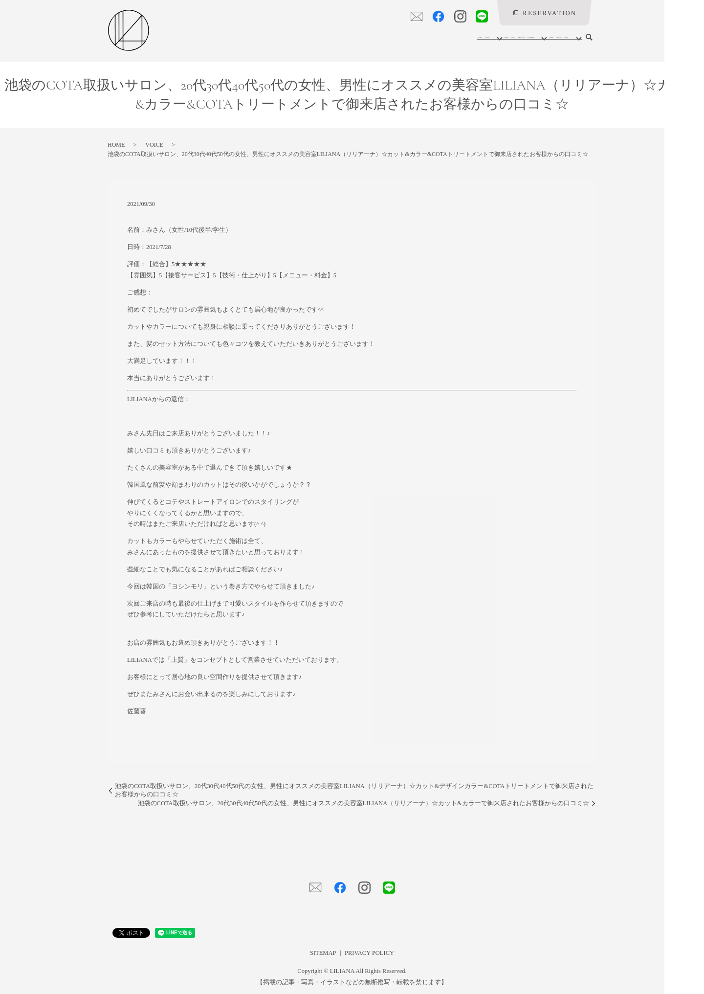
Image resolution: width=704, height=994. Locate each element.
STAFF (375, 37)
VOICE (494, 37)
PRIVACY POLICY (369, 952)
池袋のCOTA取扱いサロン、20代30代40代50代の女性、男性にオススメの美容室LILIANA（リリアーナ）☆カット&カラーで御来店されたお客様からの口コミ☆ (363, 803)
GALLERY (453, 37)
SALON (307, 37)
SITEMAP (323, 952)
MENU (343, 37)
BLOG (563, 37)
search (589, 37)
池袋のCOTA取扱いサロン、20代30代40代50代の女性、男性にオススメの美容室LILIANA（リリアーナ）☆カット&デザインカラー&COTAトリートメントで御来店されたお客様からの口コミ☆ (354, 790)
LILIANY (529, 37)
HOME (274, 37)
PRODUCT (412, 37)
